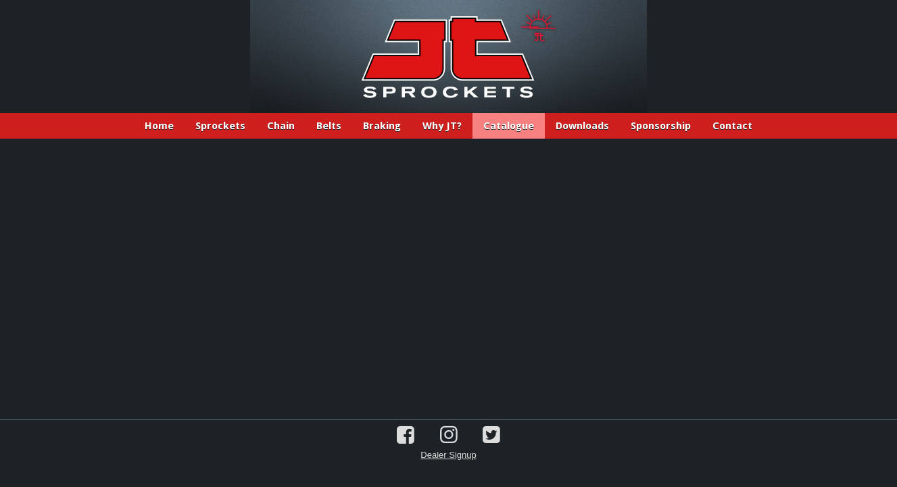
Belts (328, 126)
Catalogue (508, 126)
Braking (382, 126)
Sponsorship (661, 126)
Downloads (582, 126)
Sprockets (220, 126)
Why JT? (442, 126)
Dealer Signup (448, 455)
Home (159, 126)
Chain (281, 126)
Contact (732, 126)
